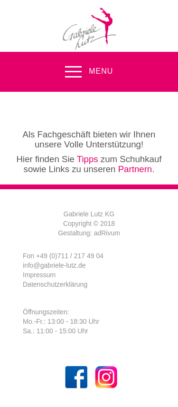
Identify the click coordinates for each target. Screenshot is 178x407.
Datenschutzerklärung (55, 284)
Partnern (135, 169)
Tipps (87, 159)
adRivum (107, 233)
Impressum (39, 275)
